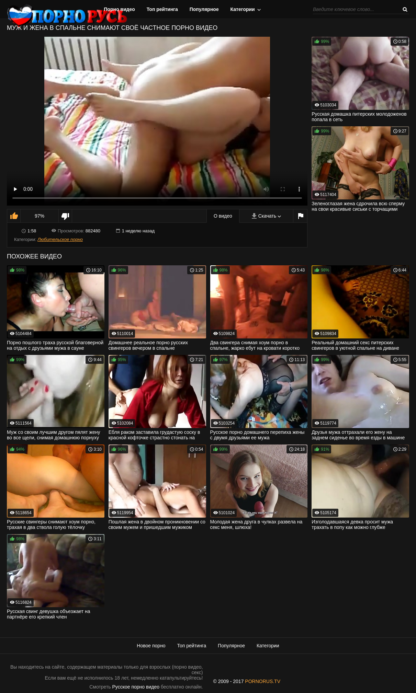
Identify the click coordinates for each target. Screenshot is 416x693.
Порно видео (119, 9)
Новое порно (151, 645)
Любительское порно (60, 239)
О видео (223, 216)
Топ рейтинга (162, 9)
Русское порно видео (135, 687)
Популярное (204, 9)
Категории (243, 9)
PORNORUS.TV (262, 681)
